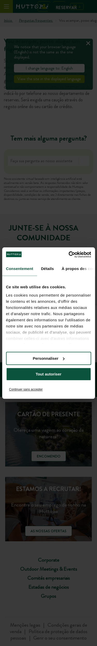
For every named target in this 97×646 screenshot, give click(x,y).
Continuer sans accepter (26, 389)
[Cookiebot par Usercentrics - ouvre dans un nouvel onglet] (69, 254)
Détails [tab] (47, 268)
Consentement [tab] (19, 268)
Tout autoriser (49, 374)
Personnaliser (49, 358)
